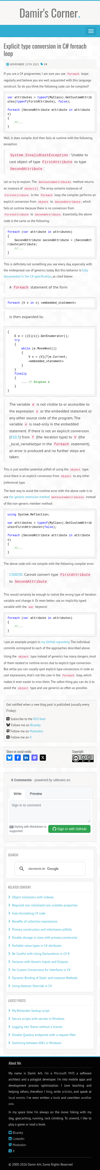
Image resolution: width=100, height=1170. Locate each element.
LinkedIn (18, 1139)
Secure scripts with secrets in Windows (38, 1019)
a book (55, 1098)
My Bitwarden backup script (30, 1011)
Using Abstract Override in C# (32, 986)
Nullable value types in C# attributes (36, 946)
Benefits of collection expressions (34, 921)
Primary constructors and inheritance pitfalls (42, 929)
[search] (49, 869)
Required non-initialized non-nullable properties (45, 905)
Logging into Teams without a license (37, 1027)
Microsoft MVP (64, 1073)
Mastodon (36, 731)
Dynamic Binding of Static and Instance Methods (44, 978)
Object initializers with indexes (33, 897)
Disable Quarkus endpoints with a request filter (44, 1035)
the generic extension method (47, 497)
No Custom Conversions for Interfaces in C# (41, 970)
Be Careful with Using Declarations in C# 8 (41, 954)
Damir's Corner (50, 12)
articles (67, 1092)
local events (17, 1098)
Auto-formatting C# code (28, 913)
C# (45, 64)
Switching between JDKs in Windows (36, 1043)
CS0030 (15, 574)
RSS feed (39, 719)
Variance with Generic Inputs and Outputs (40, 962)
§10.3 (15, 436)
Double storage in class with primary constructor (45, 938)
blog (49, 1092)
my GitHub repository (55, 642)
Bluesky (35, 725)
